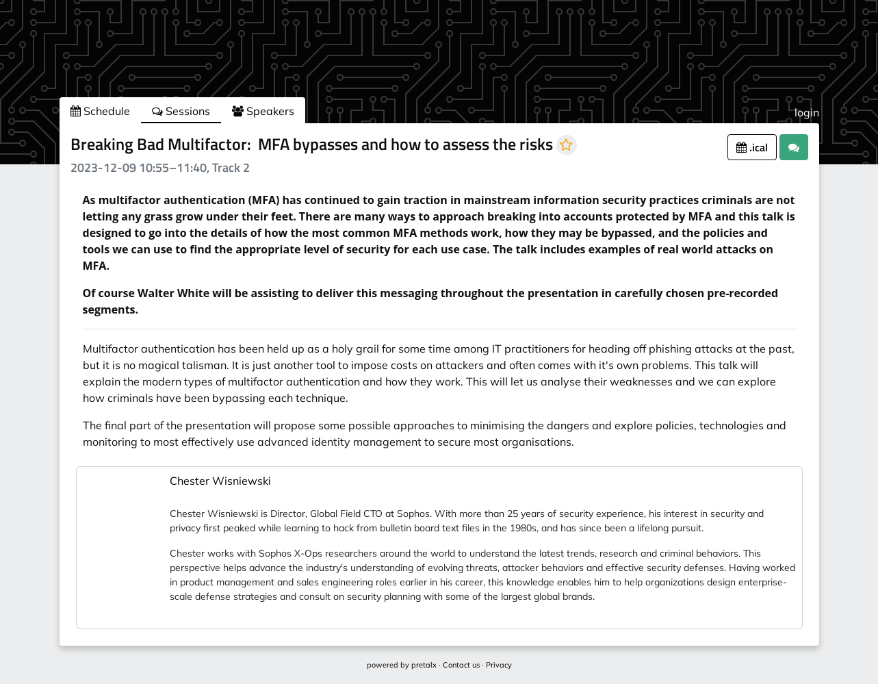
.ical (752, 147)
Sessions (181, 111)
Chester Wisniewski (220, 480)
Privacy (499, 665)
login (807, 112)
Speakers (263, 111)
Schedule (100, 111)
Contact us (461, 665)
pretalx (424, 665)
